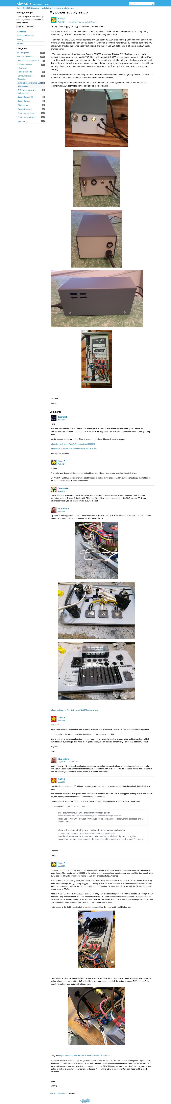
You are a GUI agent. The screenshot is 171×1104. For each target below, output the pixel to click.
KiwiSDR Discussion (25, 57)
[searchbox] (141, 3)
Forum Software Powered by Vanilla (85, 1100)
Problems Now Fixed (26, 117)
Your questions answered (28, 61)
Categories (21, 32)
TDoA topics (23, 105)
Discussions (38, 4)
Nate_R (61, 18)
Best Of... (21, 43)
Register (29, 27)
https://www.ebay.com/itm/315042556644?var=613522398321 (85, 1056)
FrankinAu (63, 488)
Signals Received (25, 109)
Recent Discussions (25, 36)
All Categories (23, 53)
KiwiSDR (24, 4)
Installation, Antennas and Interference (82, 22)
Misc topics (22, 121)
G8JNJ (61, 717)
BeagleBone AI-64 (25, 97)
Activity (47, 4)
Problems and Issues (26, 113)
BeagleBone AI (24, 101)
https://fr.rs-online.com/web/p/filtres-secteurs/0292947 (73, 444)
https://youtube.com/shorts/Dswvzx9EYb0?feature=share (74, 710)
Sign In (20, 27)
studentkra (63, 508)
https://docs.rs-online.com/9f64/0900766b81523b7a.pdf (73, 449)
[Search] (153, 4)
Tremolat (62, 417)
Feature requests (25, 72)
